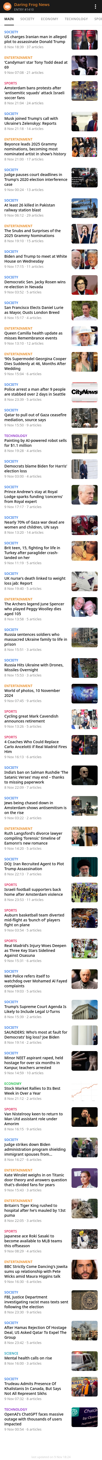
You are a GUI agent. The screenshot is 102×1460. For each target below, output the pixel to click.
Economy (49, 19)
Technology (76, 19)
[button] (95, 7)
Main (9, 19)
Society (27, 19)
